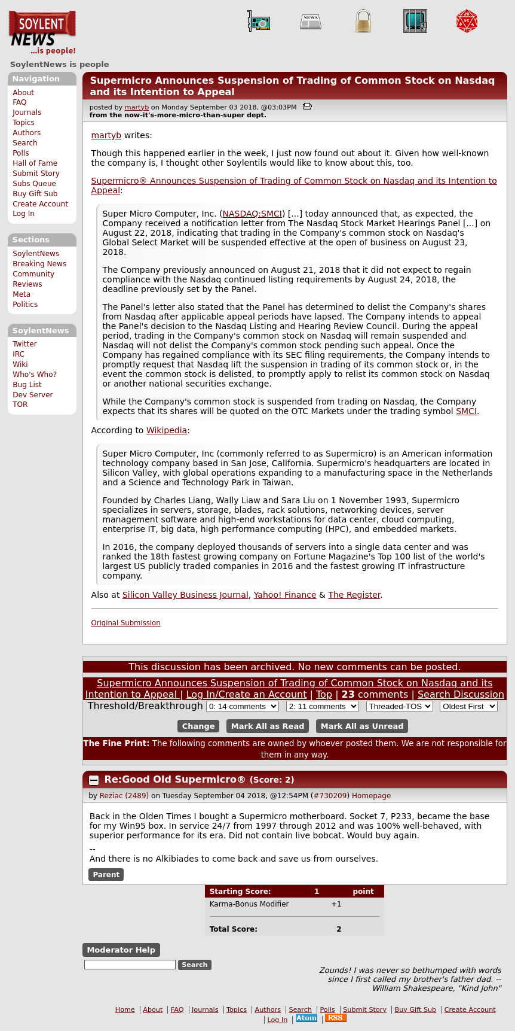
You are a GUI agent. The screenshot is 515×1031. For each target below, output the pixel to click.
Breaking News (39, 264)
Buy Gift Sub (35, 194)
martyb (137, 107)
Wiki (20, 364)
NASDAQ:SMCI (252, 213)
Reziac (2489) (124, 796)
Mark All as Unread (362, 726)
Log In (24, 213)
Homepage (371, 796)
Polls (21, 153)
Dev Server (33, 395)
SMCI (466, 411)
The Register (354, 595)
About (23, 93)
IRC (18, 354)
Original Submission (126, 623)
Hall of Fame (35, 163)
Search (25, 143)
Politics (25, 304)
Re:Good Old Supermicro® (177, 779)
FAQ (19, 102)
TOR (20, 404)
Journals (27, 112)
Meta (21, 294)
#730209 (330, 796)
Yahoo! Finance (285, 595)
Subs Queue (34, 184)
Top (324, 694)
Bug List (27, 385)
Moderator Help (121, 949)
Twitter (24, 344)
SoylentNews (42, 33)
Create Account (40, 204)
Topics (24, 122)
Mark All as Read (268, 726)
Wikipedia (166, 430)
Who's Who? (35, 374)
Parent (106, 874)
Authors (27, 133)
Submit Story (36, 173)
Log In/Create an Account (246, 694)
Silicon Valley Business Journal (185, 595)
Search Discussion (461, 694)
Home (125, 1010)
